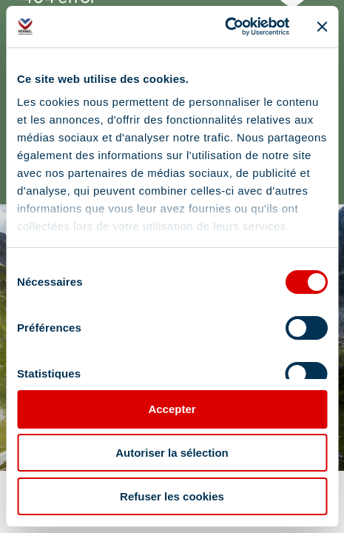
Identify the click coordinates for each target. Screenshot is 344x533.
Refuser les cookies (172, 496)
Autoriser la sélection (172, 452)
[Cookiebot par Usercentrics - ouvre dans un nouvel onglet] (224, 26)
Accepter (171, 409)
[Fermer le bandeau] (322, 26)
